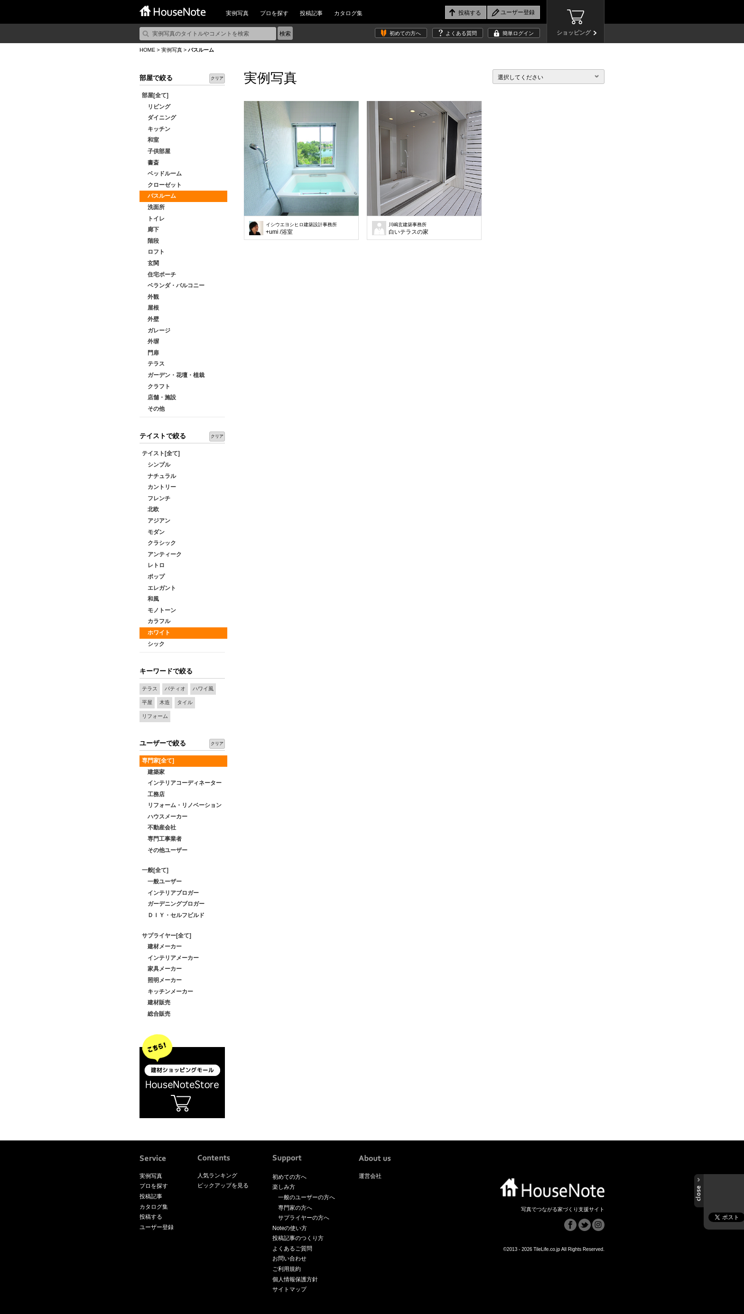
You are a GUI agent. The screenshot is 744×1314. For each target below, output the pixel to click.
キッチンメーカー (167, 991)
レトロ (153, 565)
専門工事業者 (162, 839)
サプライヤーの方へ (303, 1217)
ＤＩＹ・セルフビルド (173, 915)
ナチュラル (159, 476)
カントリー (159, 487)
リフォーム (155, 716)
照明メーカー (162, 980)
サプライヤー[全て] (166, 935)
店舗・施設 (159, 397)
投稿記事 (311, 13)
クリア (217, 78)
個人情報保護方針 (295, 1279)
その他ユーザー (164, 850)
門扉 (150, 352)
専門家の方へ (295, 1207)
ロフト (153, 251)
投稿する (151, 1216)
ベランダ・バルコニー (173, 285)
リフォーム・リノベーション (182, 805)
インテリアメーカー (170, 958)
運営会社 (370, 1176)
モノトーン (159, 610)
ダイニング (159, 117)
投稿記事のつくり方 (298, 1238)
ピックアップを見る (223, 1185)
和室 (150, 140)
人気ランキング (217, 1175)
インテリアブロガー (170, 893)
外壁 (150, 319)
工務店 (153, 794)
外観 (150, 297)
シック (153, 644)
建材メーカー (162, 946)
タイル (185, 702)
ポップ (153, 576)
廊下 (150, 229)
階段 (150, 241)
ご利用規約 (286, 1269)
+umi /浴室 (301, 228)
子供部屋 (156, 151)
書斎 (150, 162)
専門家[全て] (158, 760)
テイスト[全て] (161, 453)
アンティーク (162, 554)
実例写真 (237, 13)
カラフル (156, 621)
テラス (153, 363)
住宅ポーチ (159, 274)
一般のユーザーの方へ (306, 1197)
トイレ (153, 218)
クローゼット (162, 185)
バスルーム (159, 196)
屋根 (150, 307)
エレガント (159, 588)
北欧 (150, 509)
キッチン (156, 129)
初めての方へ (405, 33)
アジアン (156, 520)
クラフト (156, 386)
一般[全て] (155, 870)
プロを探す (274, 13)
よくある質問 (461, 33)
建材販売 (156, 1002)
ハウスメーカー (164, 816)
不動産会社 (159, 827)
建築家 (153, 772)
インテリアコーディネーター (182, 783)
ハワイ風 (203, 688)
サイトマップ (289, 1289)
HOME (147, 50)
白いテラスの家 (408, 228)
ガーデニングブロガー (173, 904)
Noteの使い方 (289, 1228)
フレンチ (156, 498)
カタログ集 (348, 13)
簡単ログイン (518, 33)
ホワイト (156, 632)
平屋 (147, 702)
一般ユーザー (162, 881)
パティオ (175, 688)
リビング (156, 106)
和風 (150, 599)
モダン (153, 532)
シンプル (156, 464)
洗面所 (153, 207)
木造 (164, 702)
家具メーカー (162, 968)
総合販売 (156, 1014)
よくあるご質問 (292, 1248)
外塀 (150, 341)
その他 (153, 408)
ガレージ (156, 330)
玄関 (150, 263)
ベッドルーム (162, 173)
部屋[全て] (155, 95)
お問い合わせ (289, 1258)
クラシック (159, 543)
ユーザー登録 (157, 1227)
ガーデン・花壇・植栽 (173, 375)
